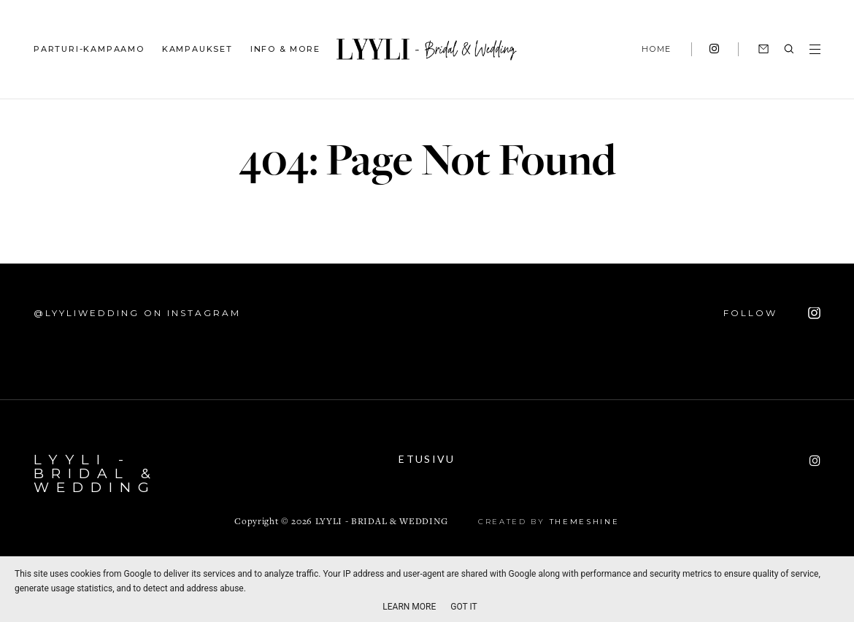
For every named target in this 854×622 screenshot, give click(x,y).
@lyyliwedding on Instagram (137, 312)
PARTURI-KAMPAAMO (89, 49)
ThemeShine (585, 521)
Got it (463, 607)
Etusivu (427, 459)
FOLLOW (771, 313)
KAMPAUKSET (197, 49)
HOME (657, 49)
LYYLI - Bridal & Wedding (96, 473)
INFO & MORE (285, 49)
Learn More (409, 607)
